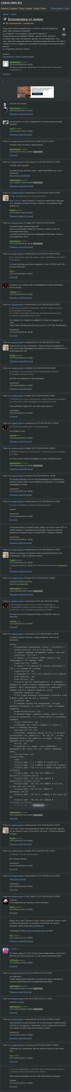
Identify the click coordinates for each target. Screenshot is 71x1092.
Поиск (43, 8)
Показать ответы (17, 114)
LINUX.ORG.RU (11, 3)
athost (12, 907)
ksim (11, 271)
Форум (29, 8)
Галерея (13, 8)
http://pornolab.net (36, 926)
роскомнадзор (15, 23)
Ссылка (6, 74)
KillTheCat (14, 960)
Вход (67, 8)
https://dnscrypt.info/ (18, 879)
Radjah (12, 210)
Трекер (36, 8)
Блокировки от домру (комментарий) (18, 57)
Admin (13, 14)
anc (11, 935)
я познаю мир (28, 23)
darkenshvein (15, 62)
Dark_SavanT (15, 108)
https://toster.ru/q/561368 (20, 176)
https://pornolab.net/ (36, 931)
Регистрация (57, 8)
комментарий (17, 141)
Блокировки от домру (25, 19)
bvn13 (12, 129)
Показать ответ (16, 135)
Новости (5, 8)
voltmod (13, 292)
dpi (7, 23)
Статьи (21, 8)
